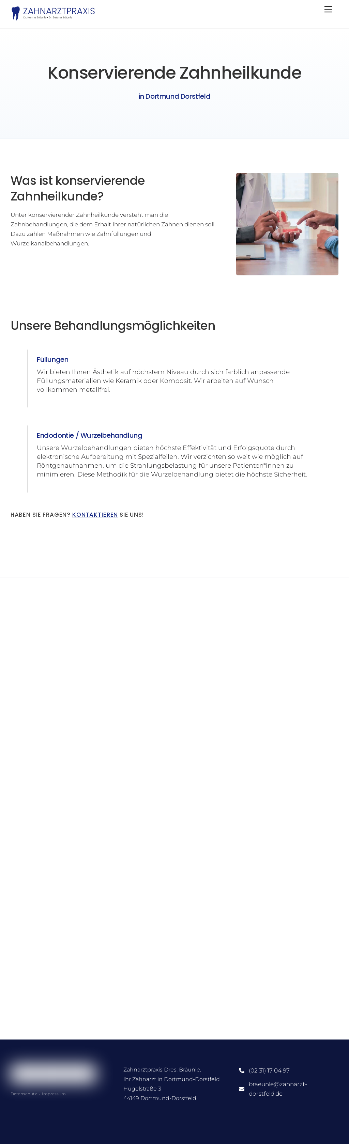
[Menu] (328, 9)
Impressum (54, 1093)
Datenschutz (24, 1093)
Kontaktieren (95, 515)
